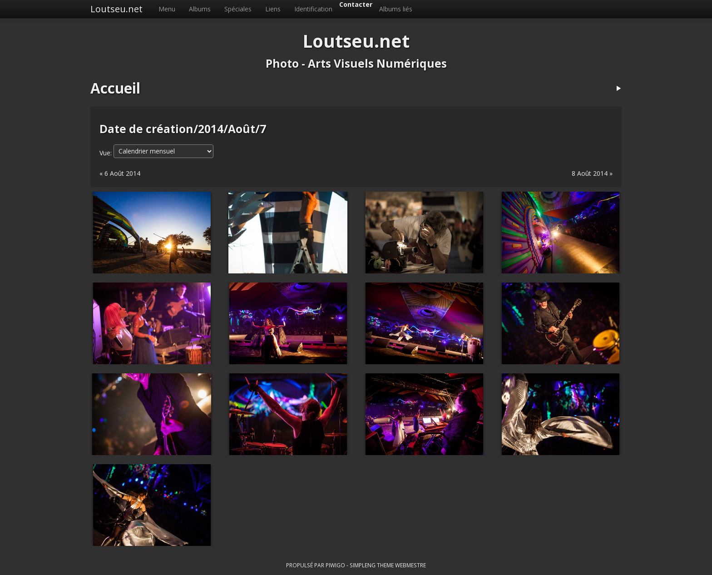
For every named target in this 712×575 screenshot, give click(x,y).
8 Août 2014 (590, 173)
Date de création (146, 128)
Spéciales (238, 9)
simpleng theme (372, 565)
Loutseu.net (116, 9)
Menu (166, 9)
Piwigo (335, 565)
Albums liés (395, 9)
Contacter (355, 4)
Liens (273, 9)
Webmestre (410, 565)
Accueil (115, 88)
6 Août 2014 (122, 173)
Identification (313, 9)
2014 (210, 128)
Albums (200, 9)
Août (241, 128)
